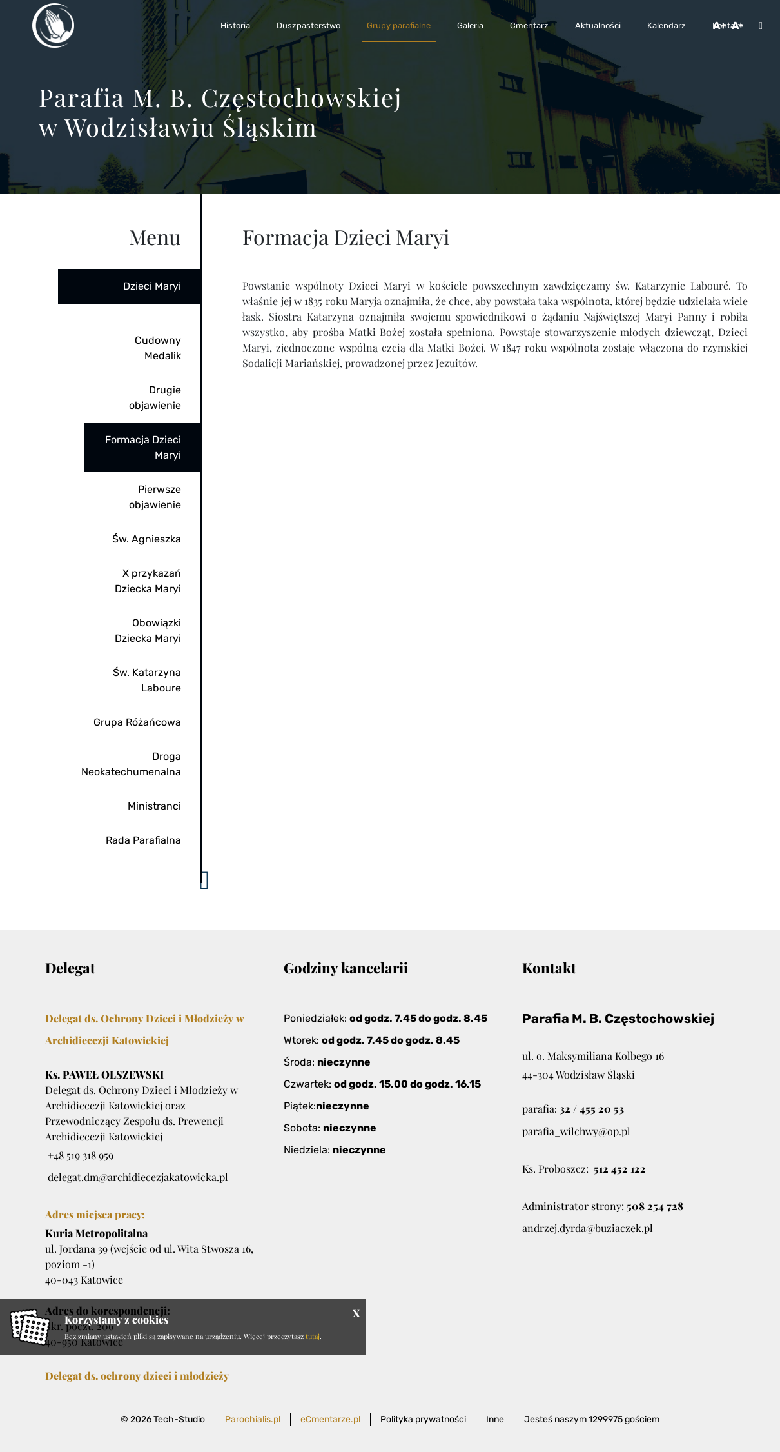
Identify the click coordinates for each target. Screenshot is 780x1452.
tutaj (313, 1336)
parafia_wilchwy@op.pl (576, 1131)
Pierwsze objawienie (155, 497)
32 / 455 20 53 (592, 1108)
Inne (495, 1419)
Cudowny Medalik (158, 348)
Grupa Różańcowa (137, 722)
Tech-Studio (179, 1419)
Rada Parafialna (143, 840)
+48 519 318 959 (80, 1155)
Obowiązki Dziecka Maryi (148, 630)
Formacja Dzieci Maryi (143, 447)
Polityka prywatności (423, 1419)
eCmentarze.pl (330, 1419)
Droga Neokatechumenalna (131, 764)
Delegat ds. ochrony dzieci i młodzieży (137, 1375)
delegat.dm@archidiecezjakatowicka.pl (138, 1177)
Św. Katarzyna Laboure (147, 680)
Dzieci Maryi (152, 286)
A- (738, 25)
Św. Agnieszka (146, 539)
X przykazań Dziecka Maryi (148, 581)
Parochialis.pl (252, 1419)
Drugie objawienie (155, 398)
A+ (719, 25)
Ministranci (154, 806)
